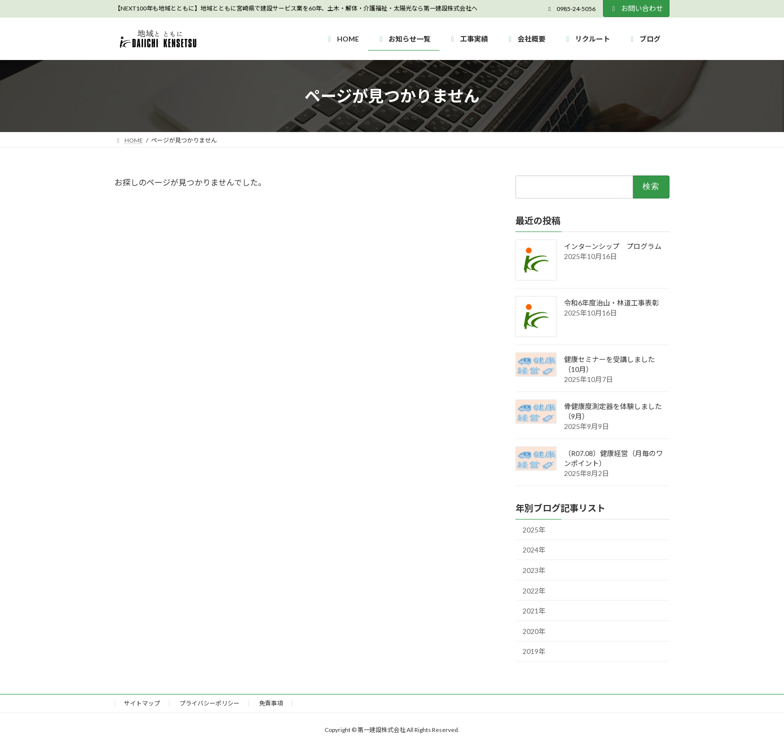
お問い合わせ (637, 8)
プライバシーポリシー (210, 703)
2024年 (534, 550)
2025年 (534, 530)
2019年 (534, 652)
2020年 (534, 631)
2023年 (534, 570)
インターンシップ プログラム (613, 246)
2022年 (534, 590)
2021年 (534, 611)
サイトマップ (142, 703)
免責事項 (271, 703)
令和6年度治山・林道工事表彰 (611, 302)
